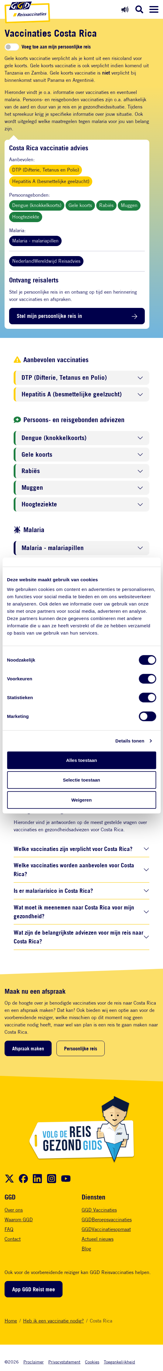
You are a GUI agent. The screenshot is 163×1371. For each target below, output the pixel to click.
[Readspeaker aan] (125, 9)
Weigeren (81, 799)
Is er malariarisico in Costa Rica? (53, 890)
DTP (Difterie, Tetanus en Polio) (45, 170)
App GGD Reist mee (33, 1289)
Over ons (14, 1210)
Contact (13, 1239)
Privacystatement (64, 1361)
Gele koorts (80, 205)
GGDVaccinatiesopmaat (106, 1229)
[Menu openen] (153, 9)
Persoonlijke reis (80, 1049)
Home (11, 1321)
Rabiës (106, 205)
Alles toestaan (81, 759)
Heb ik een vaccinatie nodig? (53, 1321)
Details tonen (129, 740)
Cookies (92, 1361)
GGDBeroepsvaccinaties (107, 1220)
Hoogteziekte (25, 217)
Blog (86, 1249)
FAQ (9, 1229)
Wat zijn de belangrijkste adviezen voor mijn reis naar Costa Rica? (78, 937)
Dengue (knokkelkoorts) (36, 205)
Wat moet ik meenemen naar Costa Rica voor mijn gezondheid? (74, 911)
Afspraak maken (28, 1049)
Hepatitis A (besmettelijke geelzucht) (50, 181)
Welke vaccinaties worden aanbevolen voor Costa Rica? (74, 869)
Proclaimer (33, 1361)
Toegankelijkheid (119, 1361)
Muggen (129, 205)
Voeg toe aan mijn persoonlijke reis (56, 47)
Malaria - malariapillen (35, 241)
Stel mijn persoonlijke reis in (49, 315)
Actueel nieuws (98, 1239)
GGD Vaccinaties (99, 1210)
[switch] (12, 47)
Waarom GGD (19, 1220)
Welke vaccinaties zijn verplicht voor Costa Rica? (73, 848)
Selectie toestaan (81, 779)
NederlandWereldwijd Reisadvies (46, 261)
